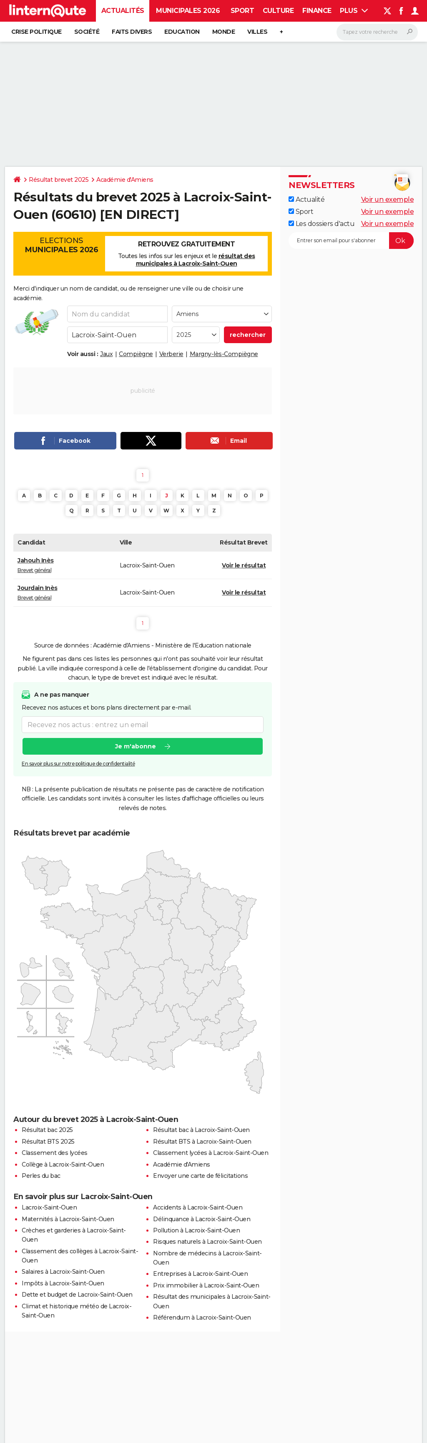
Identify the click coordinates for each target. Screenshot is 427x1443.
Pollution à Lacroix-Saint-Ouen (196, 1230)
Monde (223, 31)
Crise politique (36, 31)
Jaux (106, 354)
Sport (242, 11)
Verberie (171, 354)
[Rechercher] (377, 32)
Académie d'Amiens (124, 179)
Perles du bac (41, 1175)
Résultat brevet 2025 (58, 179)
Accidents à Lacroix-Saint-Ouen (197, 1207)
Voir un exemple (387, 199)
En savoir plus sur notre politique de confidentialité (78, 764)
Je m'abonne (135, 746)
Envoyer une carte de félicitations (200, 1175)
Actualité (306, 199)
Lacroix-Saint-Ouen (49, 1207)
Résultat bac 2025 (47, 1130)
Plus (354, 11)
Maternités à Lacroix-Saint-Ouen (68, 1219)
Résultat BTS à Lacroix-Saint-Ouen (202, 1141)
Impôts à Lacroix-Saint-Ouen (63, 1283)
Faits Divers (132, 31)
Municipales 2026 (188, 11)
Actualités (122, 11)
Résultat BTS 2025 (48, 1141)
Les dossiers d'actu (321, 224)
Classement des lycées (55, 1153)
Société (87, 31)
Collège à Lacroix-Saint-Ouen (63, 1164)
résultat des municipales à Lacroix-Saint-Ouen (195, 259)
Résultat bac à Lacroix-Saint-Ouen (201, 1130)
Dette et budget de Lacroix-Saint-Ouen (77, 1294)
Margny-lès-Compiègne (224, 354)
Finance (317, 11)
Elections (61, 245)
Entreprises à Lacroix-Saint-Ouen (200, 1273)
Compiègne (136, 354)
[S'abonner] (351, 240)
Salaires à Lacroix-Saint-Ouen (63, 1271)
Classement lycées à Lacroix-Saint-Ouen (210, 1153)
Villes (257, 31)
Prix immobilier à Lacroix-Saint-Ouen (206, 1285)
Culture (278, 11)
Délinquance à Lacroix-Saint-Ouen (201, 1219)
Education (182, 31)
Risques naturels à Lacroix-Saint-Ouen (207, 1241)
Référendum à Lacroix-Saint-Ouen (202, 1317)
